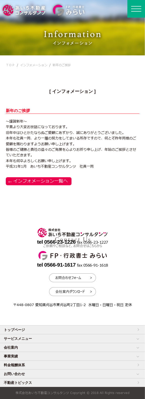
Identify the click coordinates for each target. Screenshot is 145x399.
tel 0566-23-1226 (57, 242)
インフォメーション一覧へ (40, 181)
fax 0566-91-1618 (92, 265)
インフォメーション (33, 65)
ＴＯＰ (10, 65)
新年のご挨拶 (62, 65)
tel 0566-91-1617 (57, 265)
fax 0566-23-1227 (92, 242)
